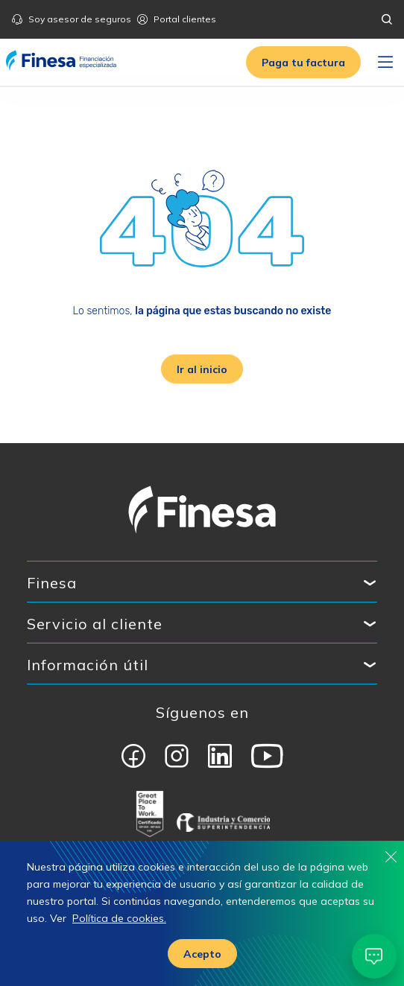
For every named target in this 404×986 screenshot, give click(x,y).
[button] (303, 62)
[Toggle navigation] (385, 62)
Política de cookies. (119, 918)
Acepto (202, 954)
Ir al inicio (202, 369)
